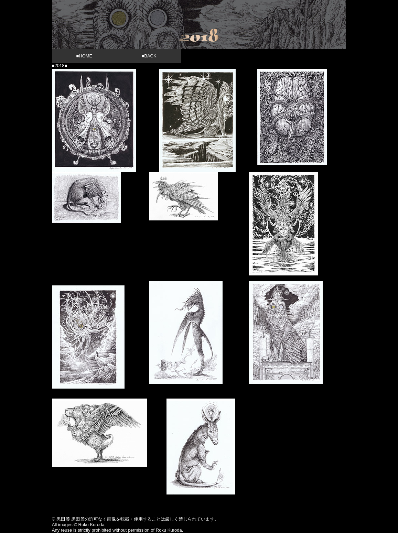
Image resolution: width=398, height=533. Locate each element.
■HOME (84, 55)
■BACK (148, 55)
